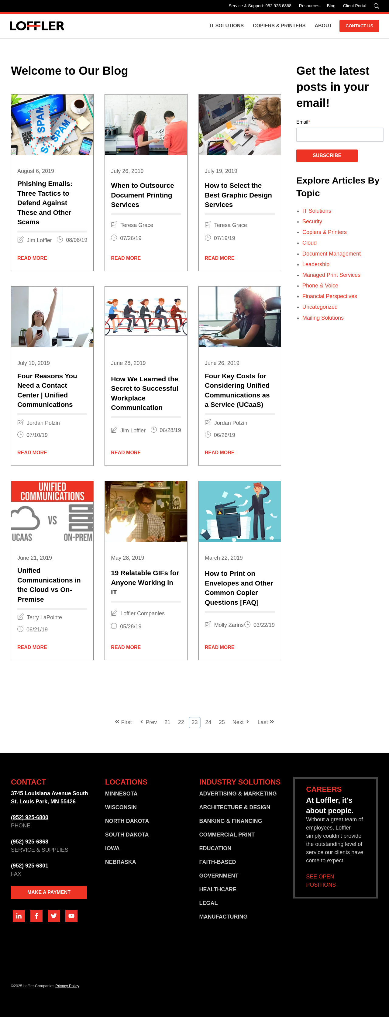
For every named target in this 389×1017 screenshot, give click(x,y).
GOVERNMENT (218, 876)
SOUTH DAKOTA (127, 835)
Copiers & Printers (279, 25)
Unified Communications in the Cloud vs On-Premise (49, 585)
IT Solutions (227, 25)
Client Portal (354, 5)
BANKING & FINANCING (230, 821)
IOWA (112, 848)
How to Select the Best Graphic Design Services (238, 195)
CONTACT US (359, 25)
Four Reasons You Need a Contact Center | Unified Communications (47, 390)
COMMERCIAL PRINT (227, 835)
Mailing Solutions (323, 318)
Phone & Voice (320, 286)
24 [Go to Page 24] (208, 722)
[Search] (376, 6)
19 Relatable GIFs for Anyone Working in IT (145, 582)
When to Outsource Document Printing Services (142, 195)
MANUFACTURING (223, 917)
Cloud (309, 243)
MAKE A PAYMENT (49, 892)
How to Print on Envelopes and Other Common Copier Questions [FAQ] (239, 588)
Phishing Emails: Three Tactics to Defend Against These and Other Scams (44, 203)
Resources (309, 5)
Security (312, 221)
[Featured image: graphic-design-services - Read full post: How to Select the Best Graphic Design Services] (240, 124)
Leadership (315, 264)
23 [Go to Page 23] (194, 722)
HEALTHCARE (217, 889)
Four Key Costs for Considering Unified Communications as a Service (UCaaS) (237, 390)
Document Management (331, 254)
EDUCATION (215, 848)
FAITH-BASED (217, 862)
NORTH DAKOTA (127, 821)
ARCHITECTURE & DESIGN (234, 807)
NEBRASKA (120, 862)
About (323, 25)
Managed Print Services (331, 275)
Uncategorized (320, 307)
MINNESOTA (121, 794)
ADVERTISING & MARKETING (238, 794)
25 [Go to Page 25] (222, 722)
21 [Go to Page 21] (167, 722)
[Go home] (37, 26)
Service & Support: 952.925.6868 (260, 5)
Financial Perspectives (329, 296)
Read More (32, 258)
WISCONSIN (121, 807)
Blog (331, 5)
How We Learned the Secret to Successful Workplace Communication (144, 393)
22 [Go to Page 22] (181, 722)
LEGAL (208, 903)
